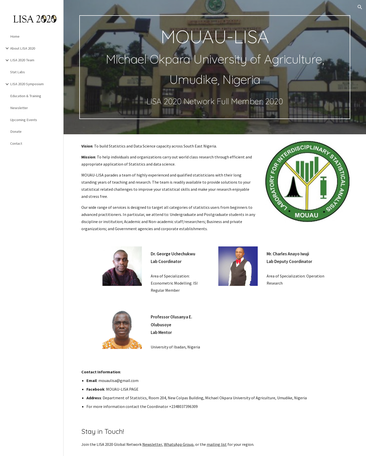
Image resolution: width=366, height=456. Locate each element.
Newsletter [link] (19, 108)
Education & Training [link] (25, 96)
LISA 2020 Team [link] (22, 60)
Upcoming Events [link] (23, 119)
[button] (360, 7)
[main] (214, 67)
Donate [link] (16, 131)
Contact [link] (16, 143)
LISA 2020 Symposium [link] (27, 84)
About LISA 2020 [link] (22, 48)
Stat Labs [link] (17, 72)
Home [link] (15, 36)
